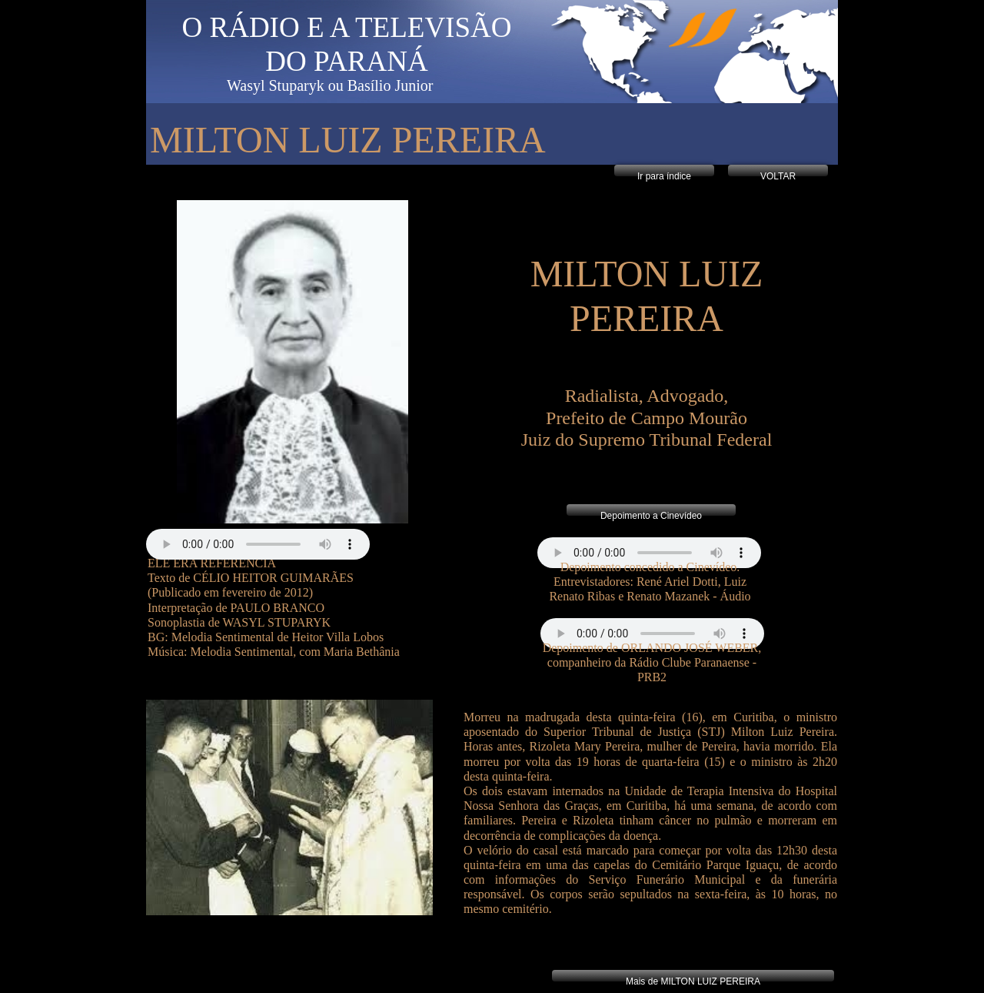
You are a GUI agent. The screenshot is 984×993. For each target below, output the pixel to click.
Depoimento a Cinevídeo (651, 515)
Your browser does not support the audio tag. (649, 552)
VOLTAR (778, 176)
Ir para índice (664, 176)
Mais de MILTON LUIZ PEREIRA (693, 981)
